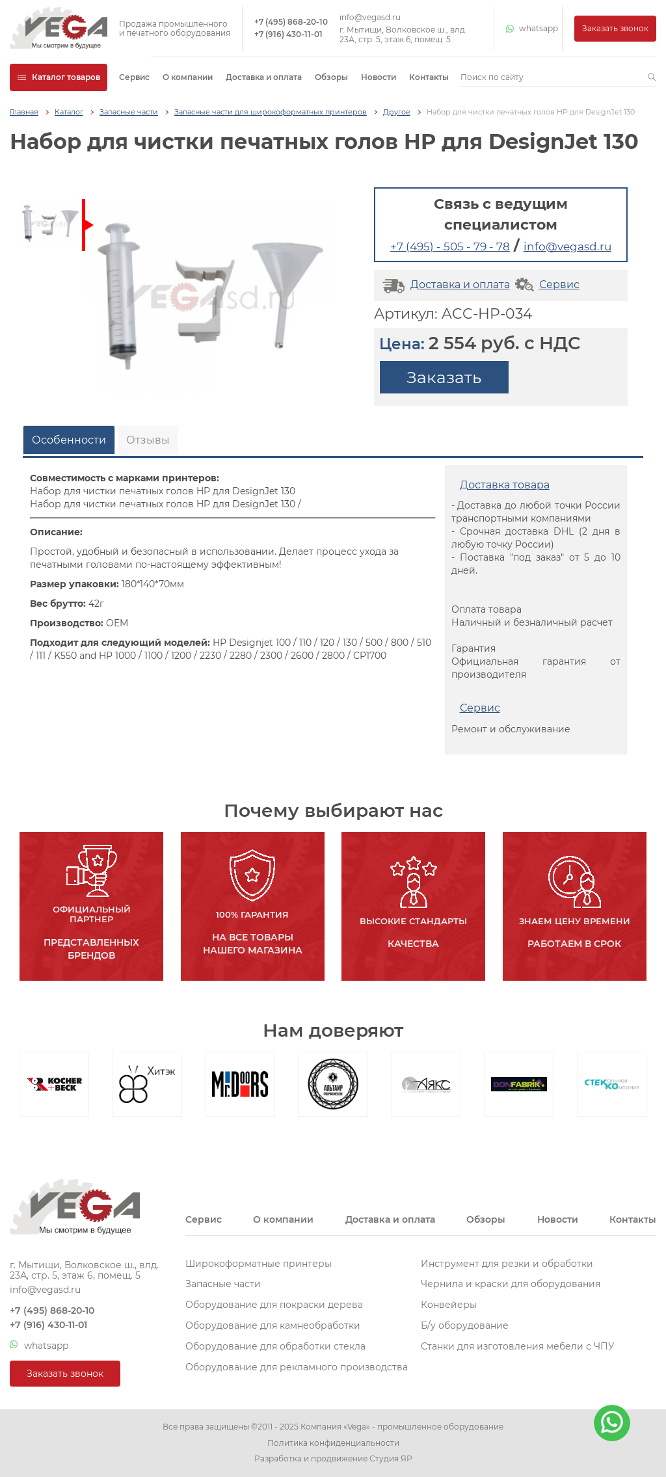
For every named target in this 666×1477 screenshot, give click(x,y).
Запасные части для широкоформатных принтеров (270, 112)
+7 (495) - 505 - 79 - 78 (450, 246)
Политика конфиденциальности (333, 1443)
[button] (652, 77)
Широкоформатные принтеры (258, 1264)
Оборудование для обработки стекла (275, 1346)
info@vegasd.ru (370, 17)
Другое (396, 112)
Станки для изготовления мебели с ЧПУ (518, 1346)
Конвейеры (449, 1305)
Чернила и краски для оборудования (510, 1284)
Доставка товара (505, 485)
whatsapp (528, 28)
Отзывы (148, 440)
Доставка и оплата (264, 77)
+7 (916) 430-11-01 (288, 34)
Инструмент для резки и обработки (507, 1264)
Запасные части (129, 112)
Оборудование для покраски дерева (274, 1305)
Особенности (69, 440)
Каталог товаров (58, 77)
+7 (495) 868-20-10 (291, 22)
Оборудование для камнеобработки (272, 1325)
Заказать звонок (615, 28)
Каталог (69, 112)
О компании (188, 77)
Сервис (134, 77)
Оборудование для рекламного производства (296, 1367)
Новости (378, 77)
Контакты (429, 77)
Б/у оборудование (465, 1325)
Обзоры (331, 77)
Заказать (443, 377)
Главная (24, 112)
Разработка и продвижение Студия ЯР (333, 1458)
